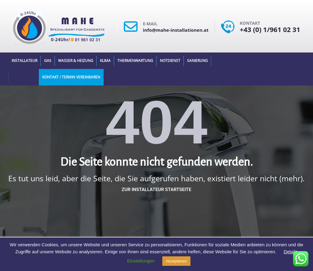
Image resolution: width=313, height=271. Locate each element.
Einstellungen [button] (141, 260)
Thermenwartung (135, 60)
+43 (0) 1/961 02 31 (270, 29)
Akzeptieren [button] (176, 261)
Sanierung (197, 60)
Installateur (24, 60)
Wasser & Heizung (75, 60)
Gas (47, 60)
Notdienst (170, 60)
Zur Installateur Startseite (156, 189)
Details (291, 251)
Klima (105, 60)
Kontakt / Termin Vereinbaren (71, 77)
